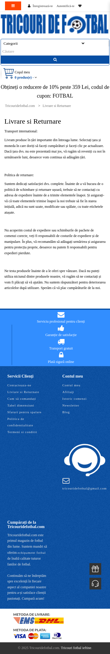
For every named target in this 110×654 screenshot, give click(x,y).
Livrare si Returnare (23, 392)
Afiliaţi (68, 392)
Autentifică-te (66, 6)
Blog (66, 412)
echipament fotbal (32, 552)
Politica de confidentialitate (20, 422)
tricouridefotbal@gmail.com (84, 483)
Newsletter (70, 405)
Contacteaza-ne (19, 385)
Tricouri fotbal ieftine (76, 648)
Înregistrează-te (43, 6)
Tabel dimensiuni (20, 405)
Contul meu (71, 385)
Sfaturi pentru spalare (24, 412)
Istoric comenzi (74, 398)
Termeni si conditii (22, 432)
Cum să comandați (21, 398)
